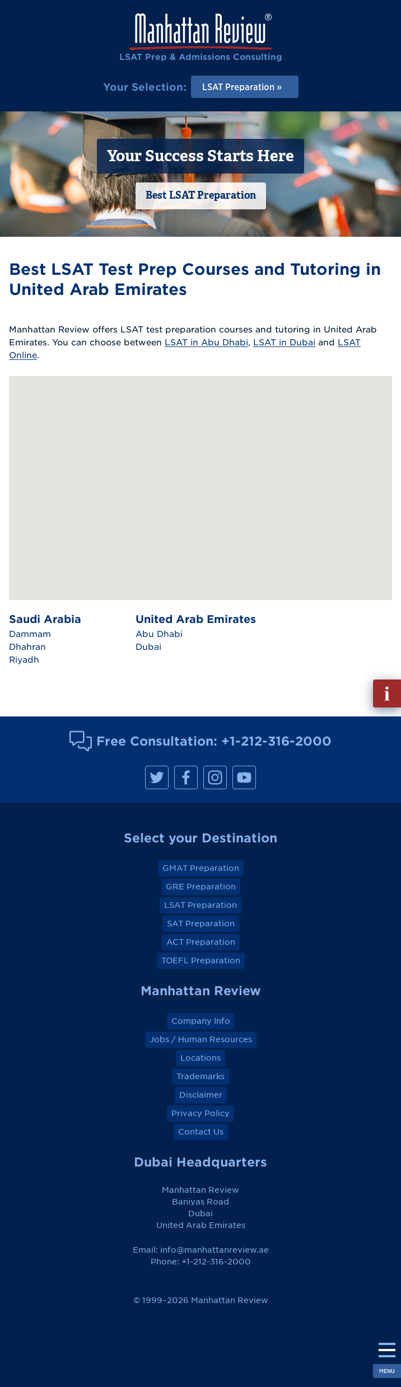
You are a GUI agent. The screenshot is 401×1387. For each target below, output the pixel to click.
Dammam (30, 634)
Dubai (148, 646)
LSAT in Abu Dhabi (206, 342)
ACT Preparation (200, 942)
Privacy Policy (200, 1113)
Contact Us (200, 1131)
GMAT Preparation (200, 868)
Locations (200, 1057)
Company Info (200, 1020)
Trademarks (200, 1076)
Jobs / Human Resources (201, 1039)
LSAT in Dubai (284, 342)
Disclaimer (200, 1094)
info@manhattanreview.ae (214, 1249)
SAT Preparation (201, 923)
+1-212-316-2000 (276, 741)
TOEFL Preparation (200, 960)
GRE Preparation (201, 886)
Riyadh (24, 659)
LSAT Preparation (200, 905)
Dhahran (27, 646)
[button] (176, 456)
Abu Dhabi (159, 634)
